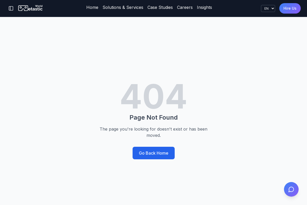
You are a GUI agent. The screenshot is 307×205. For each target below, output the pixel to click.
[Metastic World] (31, 8)
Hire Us (290, 8)
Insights (204, 7)
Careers (185, 7)
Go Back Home (153, 153)
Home (92, 7)
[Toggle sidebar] (11, 8)
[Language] (268, 8)
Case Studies (160, 7)
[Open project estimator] (291, 189)
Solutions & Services (123, 7)
